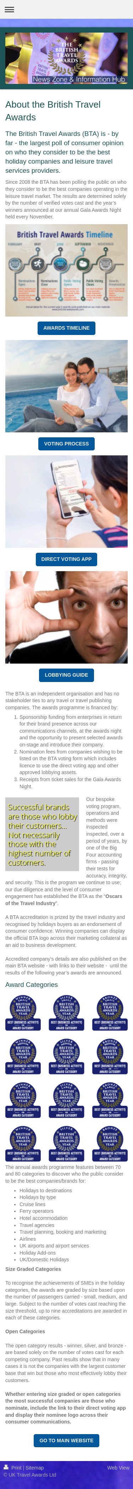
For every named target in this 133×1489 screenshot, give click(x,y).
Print (13, 1468)
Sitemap (35, 1468)
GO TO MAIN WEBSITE (66, 1440)
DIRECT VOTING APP (66, 559)
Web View (118, 1468)
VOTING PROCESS (66, 444)
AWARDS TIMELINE (66, 328)
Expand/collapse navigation (66, 9)
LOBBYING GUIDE (66, 675)
